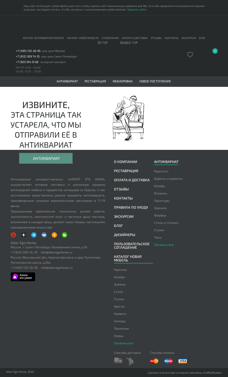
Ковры (118, 336)
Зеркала (160, 208)
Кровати (120, 314)
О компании (110, 37)
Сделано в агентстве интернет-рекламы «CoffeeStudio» (185, 372)
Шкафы (159, 186)
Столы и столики (166, 222)
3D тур (102, 43)
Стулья (159, 230)
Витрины (160, 193)
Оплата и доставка (135, 37)
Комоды (120, 321)
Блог (202, 37)
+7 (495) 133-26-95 (28, 50)
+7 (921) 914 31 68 (27, 62)
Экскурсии (188, 37)
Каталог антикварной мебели (43, 37)
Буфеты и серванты (168, 178)
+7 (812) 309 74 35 (28, 56)
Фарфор (160, 215)
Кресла (119, 306)
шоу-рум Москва (53, 50)
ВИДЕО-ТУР (129, 43)
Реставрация (95, 81)
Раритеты (161, 171)
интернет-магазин (53, 62)
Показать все (164, 245)
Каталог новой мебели (83, 37)
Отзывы (156, 37)
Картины (120, 269)
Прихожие (121, 328)
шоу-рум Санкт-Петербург (59, 56)
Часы (158, 237)
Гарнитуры (161, 200)
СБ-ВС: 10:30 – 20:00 (28, 71)
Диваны (120, 284)
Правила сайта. (137, 9)
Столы (118, 291)
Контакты (171, 37)
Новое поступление (155, 81)
